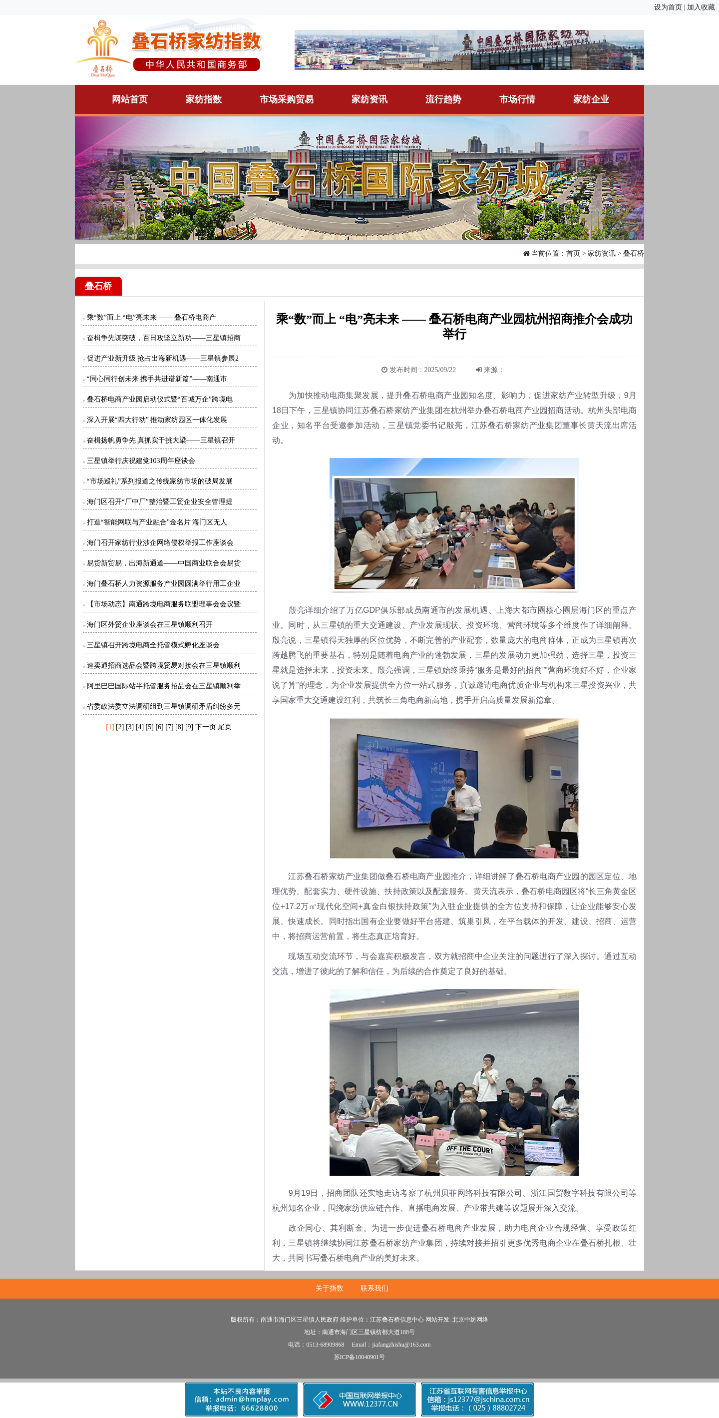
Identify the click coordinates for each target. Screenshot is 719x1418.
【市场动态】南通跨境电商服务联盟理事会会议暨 (164, 604)
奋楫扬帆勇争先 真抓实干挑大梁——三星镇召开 (161, 440)
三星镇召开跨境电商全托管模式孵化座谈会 (153, 645)
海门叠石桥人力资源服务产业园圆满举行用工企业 (164, 583)
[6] (159, 727)
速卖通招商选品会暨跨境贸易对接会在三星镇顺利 (164, 665)
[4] (140, 727)
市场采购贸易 (287, 99)
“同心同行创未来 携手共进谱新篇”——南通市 (157, 379)
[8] (179, 727)
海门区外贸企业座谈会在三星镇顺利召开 (150, 624)
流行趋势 (443, 99)
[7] (169, 727)
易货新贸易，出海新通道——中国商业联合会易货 (164, 563)
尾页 (225, 727)
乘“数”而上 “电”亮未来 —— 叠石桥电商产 (151, 317)
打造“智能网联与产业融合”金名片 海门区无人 (157, 522)
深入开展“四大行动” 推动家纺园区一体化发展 (157, 420)
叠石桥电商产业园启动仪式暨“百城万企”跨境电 (160, 399)
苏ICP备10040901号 (359, 1357)
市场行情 (517, 99)
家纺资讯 (369, 99)
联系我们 (374, 1288)
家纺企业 (591, 99)
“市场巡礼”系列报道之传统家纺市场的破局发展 (160, 481)
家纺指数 (204, 99)
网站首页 (130, 99)
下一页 (205, 727)
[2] (120, 727)
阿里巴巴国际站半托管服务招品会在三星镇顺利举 (164, 686)
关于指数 (330, 1288)
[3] (130, 727)
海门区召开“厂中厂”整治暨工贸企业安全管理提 (160, 501)
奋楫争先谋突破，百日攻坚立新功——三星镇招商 (164, 338)
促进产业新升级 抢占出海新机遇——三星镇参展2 (163, 358)
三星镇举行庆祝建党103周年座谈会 (141, 461)
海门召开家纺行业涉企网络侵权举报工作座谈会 (160, 542)
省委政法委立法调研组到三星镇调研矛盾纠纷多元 (164, 706)
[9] (189, 727)
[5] (150, 727)
